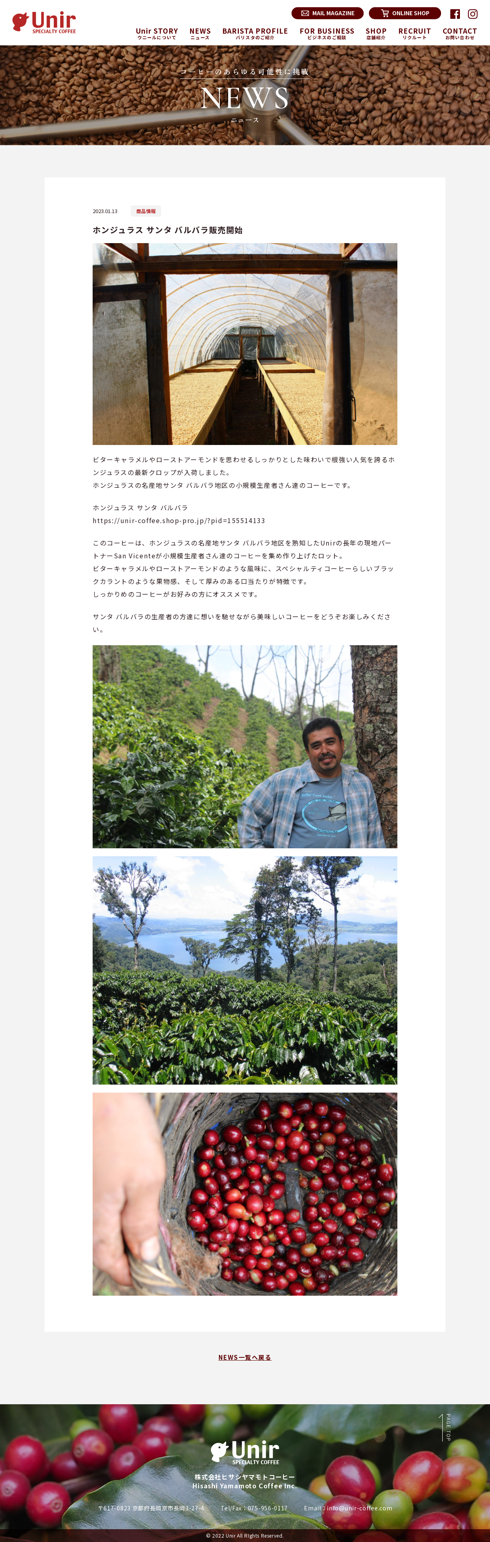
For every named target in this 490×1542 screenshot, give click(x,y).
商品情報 (146, 210)
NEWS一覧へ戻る (245, 1357)
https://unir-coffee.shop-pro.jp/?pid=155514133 (179, 520)
